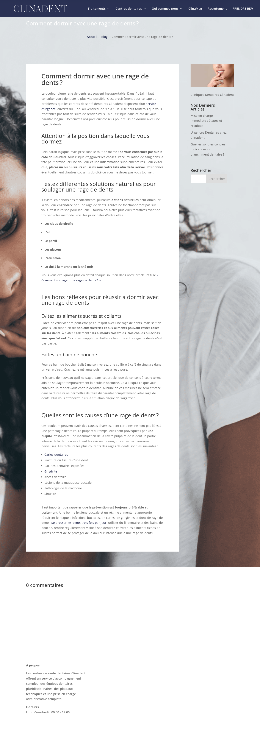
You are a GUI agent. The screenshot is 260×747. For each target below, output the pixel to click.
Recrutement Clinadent (189, 693)
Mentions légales (184, 701)
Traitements (97, 9)
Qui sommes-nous (165, 9)
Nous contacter (183, 668)
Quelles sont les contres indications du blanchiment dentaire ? (208, 149)
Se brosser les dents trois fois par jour (79, 523)
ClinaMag (195, 9)
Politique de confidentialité (191, 709)
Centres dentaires (129, 9)
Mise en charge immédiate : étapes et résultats (206, 121)
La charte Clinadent (186, 684)
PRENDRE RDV (242, 9)
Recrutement (217, 9)
